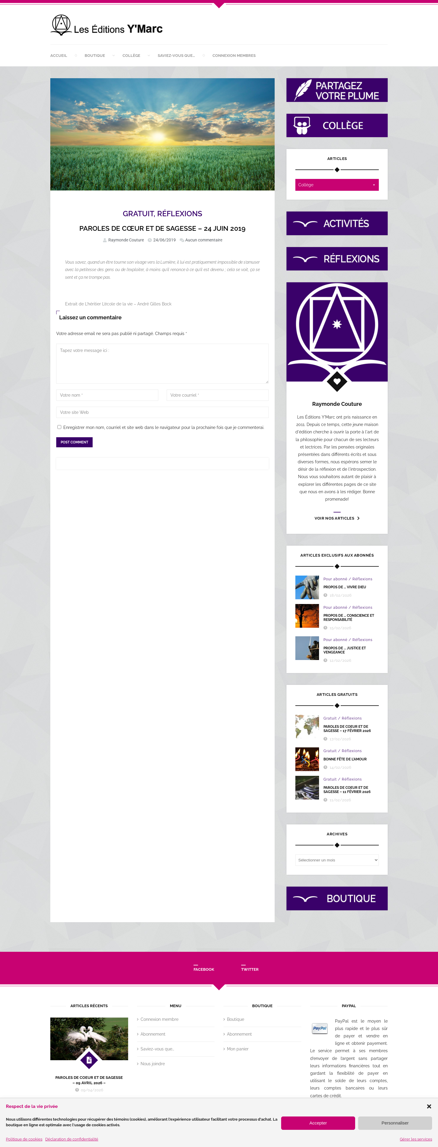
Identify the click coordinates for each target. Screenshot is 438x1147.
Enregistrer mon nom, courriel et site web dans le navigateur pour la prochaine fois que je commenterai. (163, 427)
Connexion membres (234, 55)
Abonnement (153, 1034)
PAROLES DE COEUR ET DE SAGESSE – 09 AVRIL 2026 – (89, 1080)
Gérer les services (416, 1139)
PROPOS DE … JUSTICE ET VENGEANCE (344, 650)
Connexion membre (159, 1019)
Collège (131, 55)
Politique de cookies (24, 1139)
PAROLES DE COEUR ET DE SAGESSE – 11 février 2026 (347, 790)
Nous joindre (153, 1063)
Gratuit (138, 213)
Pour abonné (335, 579)
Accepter (318, 1122)
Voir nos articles (337, 518)
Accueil (58, 55)
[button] (429, 1106)
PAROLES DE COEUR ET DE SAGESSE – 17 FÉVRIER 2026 (347, 729)
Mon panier (238, 1049)
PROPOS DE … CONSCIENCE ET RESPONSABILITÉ (348, 617)
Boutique (95, 55)
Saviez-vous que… (176, 55)
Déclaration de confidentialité (71, 1139)
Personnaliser (395, 1122)
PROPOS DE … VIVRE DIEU (344, 587)
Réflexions (179, 213)
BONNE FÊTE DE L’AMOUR (345, 759)
